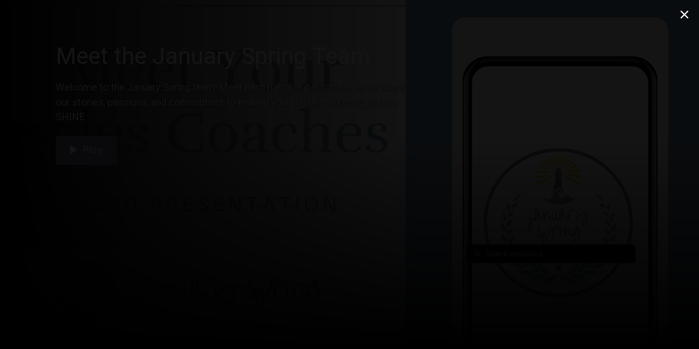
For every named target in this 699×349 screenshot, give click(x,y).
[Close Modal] (684, 14)
